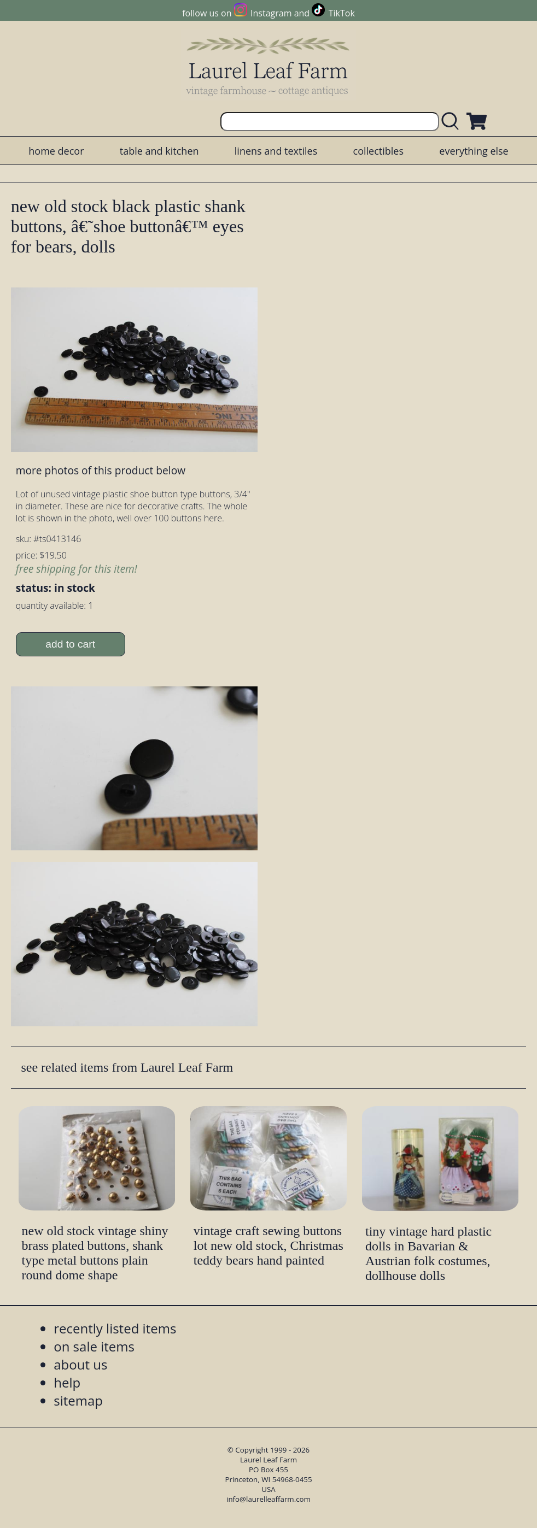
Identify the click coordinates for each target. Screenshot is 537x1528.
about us (80, 1364)
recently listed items (115, 1328)
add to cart (70, 644)
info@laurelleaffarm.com (268, 1499)
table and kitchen (159, 150)
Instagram (270, 13)
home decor (56, 150)
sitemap (78, 1400)
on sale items (94, 1346)
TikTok (342, 13)
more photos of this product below (100, 470)
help (67, 1382)
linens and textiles (276, 150)
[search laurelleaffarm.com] (452, 121)
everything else (473, 150)
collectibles (378, 150)
